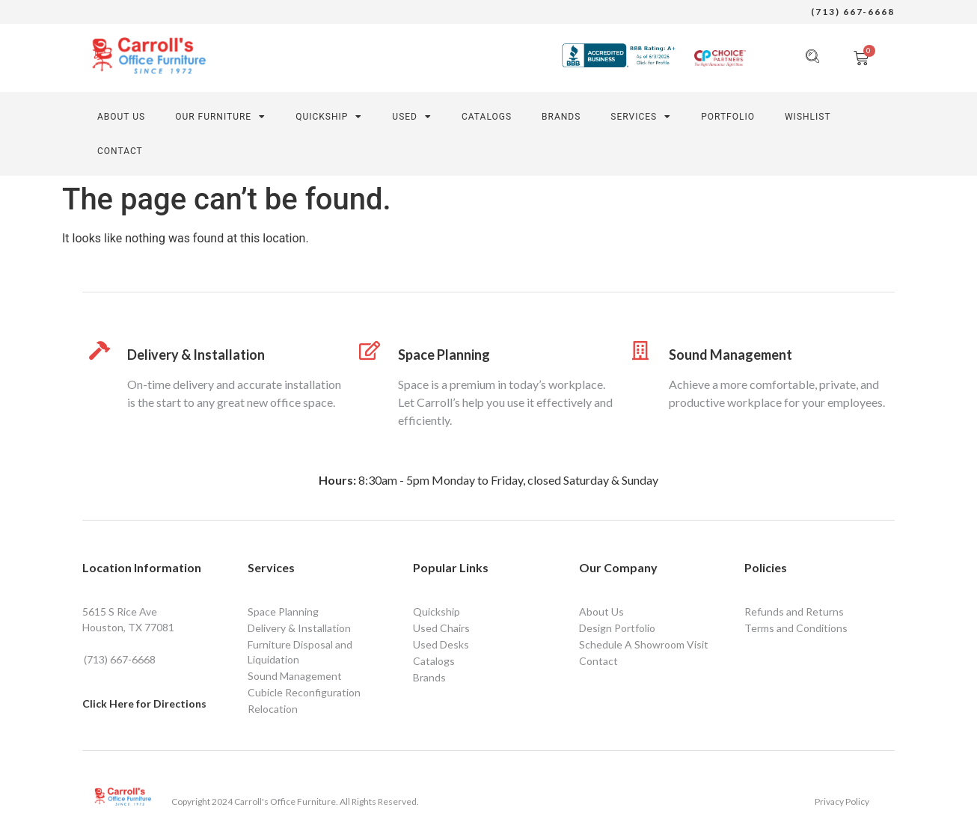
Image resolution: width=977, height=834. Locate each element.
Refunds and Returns (794, 611)
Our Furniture (220, 117)
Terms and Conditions (796, 628)
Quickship (328, 117)
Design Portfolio (617, 628)
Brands (561, 116)
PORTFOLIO (728, 116)
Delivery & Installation (196, 354)
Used (412, 117)
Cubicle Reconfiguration (304, 692)
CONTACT (120, 151)
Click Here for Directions (144, 703)
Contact (598, 660)
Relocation (273, 708)
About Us (121, 116)
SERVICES (640, 117)
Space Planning (444, 354)
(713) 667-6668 (853, 11)
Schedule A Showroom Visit (643, 644)
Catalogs (487, 116)
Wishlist (808, 116)
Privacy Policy (842, 801)
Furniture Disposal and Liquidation (300, 652)
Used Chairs (441, 628)
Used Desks (441, 644)
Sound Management (730, 354)
